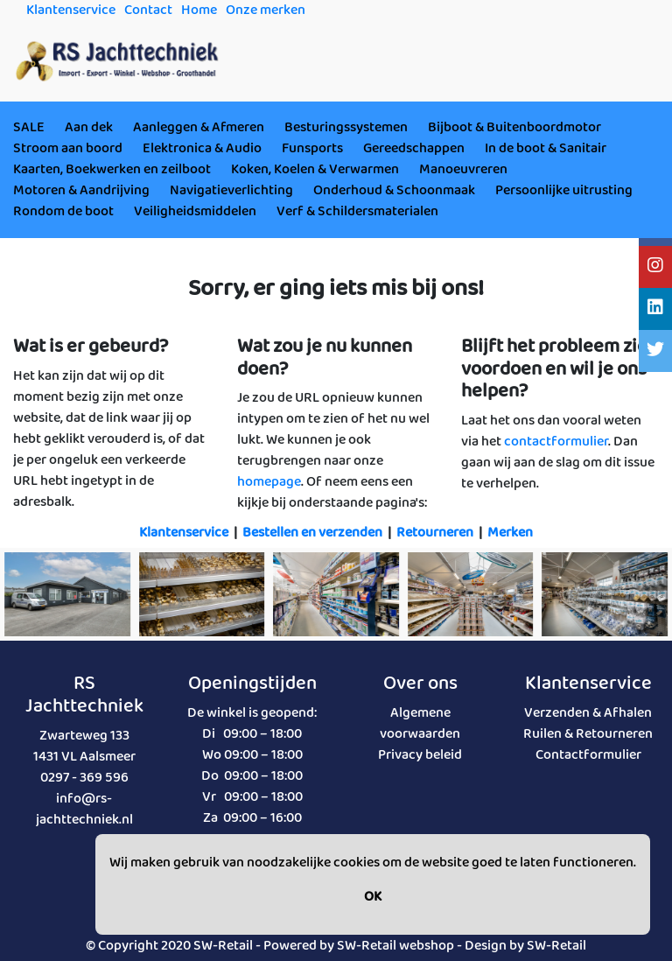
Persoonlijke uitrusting (564, 190)
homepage (269, 482)
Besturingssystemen (346, 127)
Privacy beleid (420, 755)
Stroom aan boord (67, 148)
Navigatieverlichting (231, 190)
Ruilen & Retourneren (588, 734)
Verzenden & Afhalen (588, 713)
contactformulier (556, 441)
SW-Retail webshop (395, 946)
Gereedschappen (414, 148)
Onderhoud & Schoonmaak (394, 190)
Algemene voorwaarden (420, 723)
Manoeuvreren (463, 169)
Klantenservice (183, 533)
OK (373, 897)
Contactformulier (588, 755)
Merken (510, 533)
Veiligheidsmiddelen (195, 211)
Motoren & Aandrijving (81, 190)
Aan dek (89, 127)
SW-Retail (556, 946)
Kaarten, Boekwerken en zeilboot (112, 169)
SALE (29, 127)
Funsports (312, 148)
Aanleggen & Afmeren (198, 127)
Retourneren (434, 533)
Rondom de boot (63, 211)
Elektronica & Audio (202, 148)
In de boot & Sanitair (545, 148)
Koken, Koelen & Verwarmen (315, 169)
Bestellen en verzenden (312, 533)
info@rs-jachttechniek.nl (84, 809)
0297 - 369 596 (84, 778)
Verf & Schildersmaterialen (357, 211)
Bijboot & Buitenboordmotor (514, 127)
